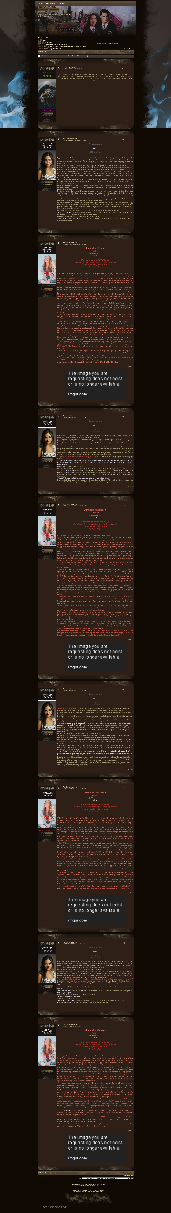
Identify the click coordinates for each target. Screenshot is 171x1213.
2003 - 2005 (48, 42)
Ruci (95, 256)
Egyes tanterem (55, 49)
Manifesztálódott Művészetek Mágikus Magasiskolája (67, 46)
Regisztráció (62, 3)
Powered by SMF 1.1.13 (77, 1184)
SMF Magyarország (92, 1185)
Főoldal (40, 3)
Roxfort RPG (45, 38)
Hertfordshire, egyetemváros (56, 44)
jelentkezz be (58, 14)
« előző (124, 49)
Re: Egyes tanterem (70, 138)
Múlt (44, 40)
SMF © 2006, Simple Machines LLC (95, 1184)
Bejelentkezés (50, 3)
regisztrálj (68, 14)
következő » (130, 49)
